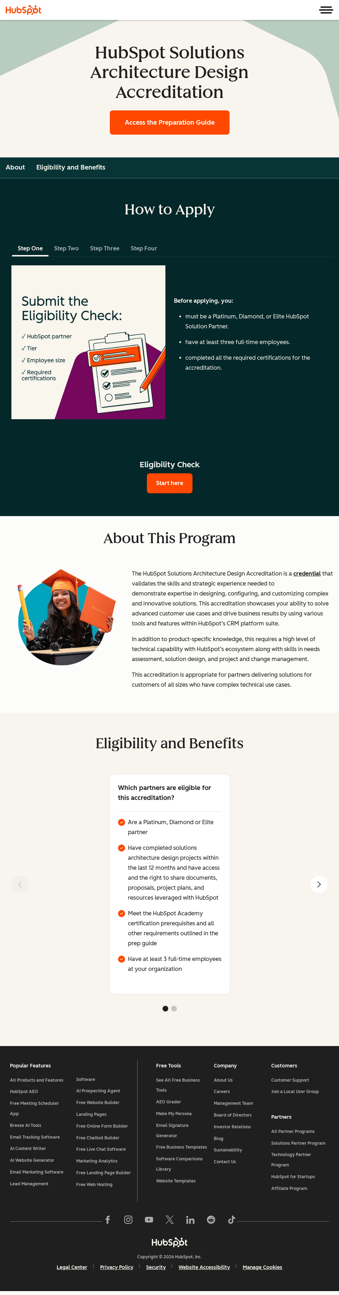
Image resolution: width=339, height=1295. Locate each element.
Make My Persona (174, 1115)
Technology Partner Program (290, 1162)
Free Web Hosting (95, 1186)
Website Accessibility (204, 1270)
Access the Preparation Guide (170, 122)
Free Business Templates (181, 1149)
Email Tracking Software (36, 1139)
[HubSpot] (23, 10)
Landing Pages (92, 1105)
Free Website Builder (98, 1094)
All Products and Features (38, 1082)
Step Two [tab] (66, 248)
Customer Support (289, 1082)
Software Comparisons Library (179, 1166)
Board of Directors (232, 1117)
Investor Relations (232, 1129)
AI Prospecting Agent (99, 1082)
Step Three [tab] (104, 248)
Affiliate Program (289, 1190)
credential (307, 573)
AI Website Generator (33, 1162)
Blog (218, 1140)
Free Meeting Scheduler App (35, 1111)
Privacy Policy (116, 1270)
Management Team (233, 1105)
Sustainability (228, 1152)
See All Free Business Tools (178, 1087)
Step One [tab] (30, 248)
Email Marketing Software (38, 1174)
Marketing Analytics (98, 1152)
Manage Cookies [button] (262, 1270)
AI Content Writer (29, 1151)
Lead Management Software (30, 1191)
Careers (222, 1094)
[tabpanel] (169, 342)
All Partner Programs (292, 1133)
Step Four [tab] (144, 248)
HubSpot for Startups (292, 1178)
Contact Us (225, 1163)
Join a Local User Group (294, 1094)
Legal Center (72, 1270)
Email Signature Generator (172, 1132)
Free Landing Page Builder (96, 1169)
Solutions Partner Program (298, 1145)
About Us (223, 1082)
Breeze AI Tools (27, 1127)
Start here (169, 483)
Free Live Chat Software (102, 1140)
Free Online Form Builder (103, 1117)
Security (156, 1270)
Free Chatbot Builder (98, 1129)
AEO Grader (168, 1104)
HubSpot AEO (25, 1094)
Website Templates (176, 1183)
